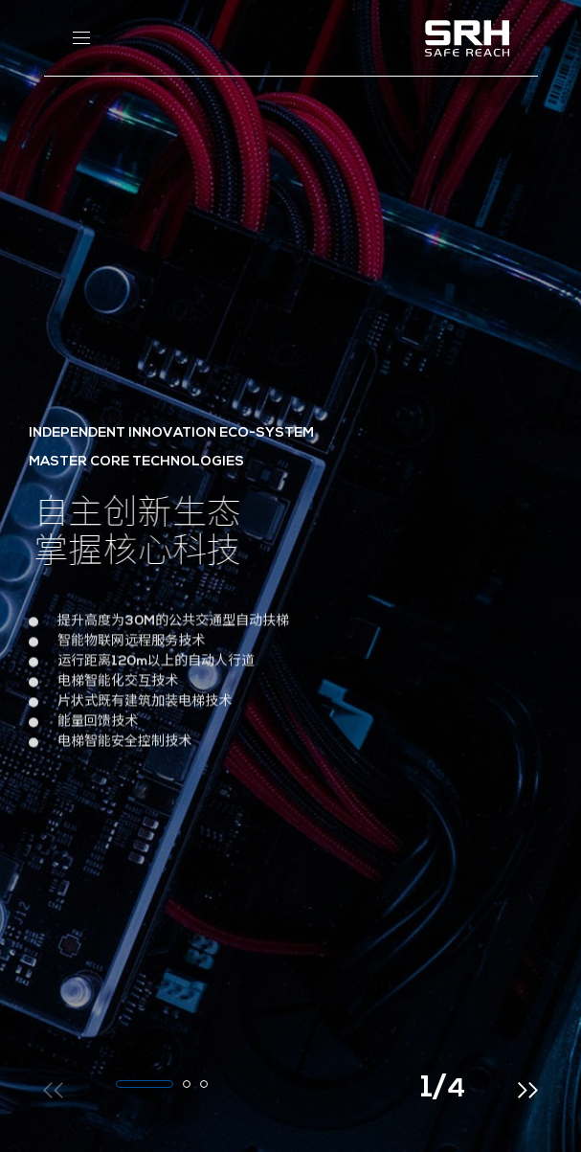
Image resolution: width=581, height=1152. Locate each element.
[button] (144, 1084)
